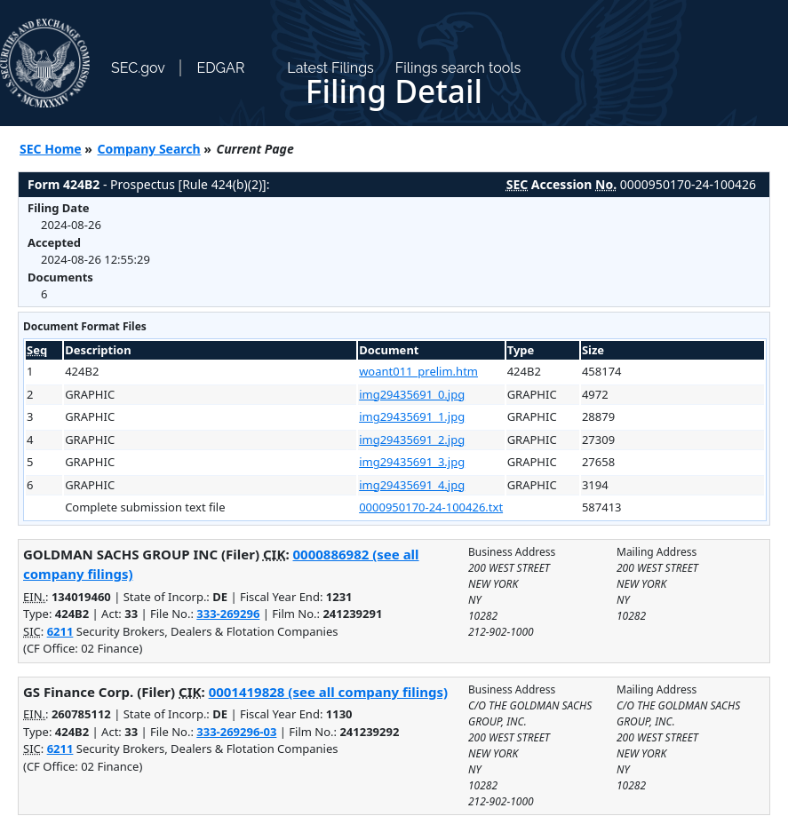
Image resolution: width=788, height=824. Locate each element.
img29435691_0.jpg (412, 394)
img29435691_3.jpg (412, 462)
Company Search (149, 148)
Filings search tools (458, 67)
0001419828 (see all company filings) (328, 692)
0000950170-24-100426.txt (431, 507)
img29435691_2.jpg (412, 440)
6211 (60, 631)
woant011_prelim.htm (418, 371)
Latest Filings (330, 67)
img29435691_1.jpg (412, 416)
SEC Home (51, 148)
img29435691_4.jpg (412, 485)
